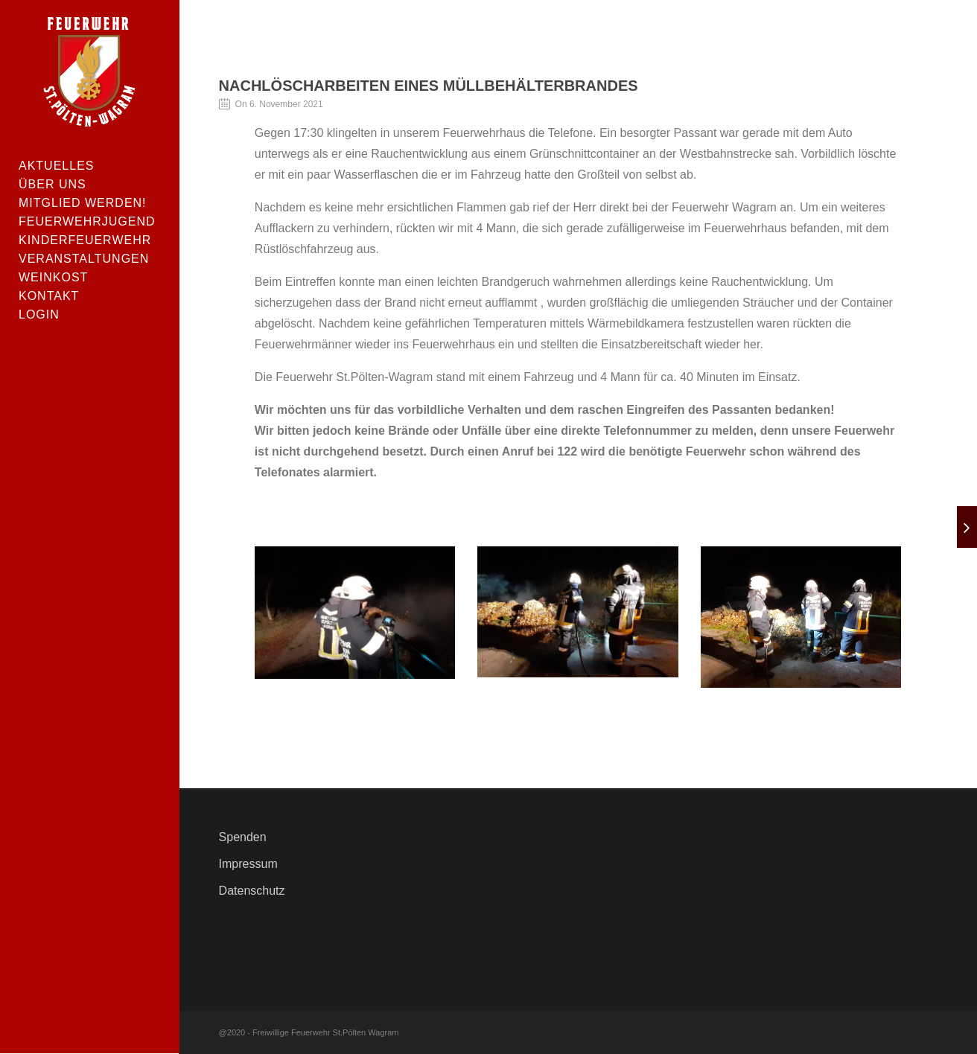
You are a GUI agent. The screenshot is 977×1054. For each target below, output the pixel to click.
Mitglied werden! (83, 203)
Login (39, 314)
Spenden (243, 837)
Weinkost (53, 277)
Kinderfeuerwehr (85, 240)
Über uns (52, 184)
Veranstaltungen (84, 258)
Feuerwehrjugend (87, 221)
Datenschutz (252, 890)
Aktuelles (56, 165)
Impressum (248, 863)
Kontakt (49, 296)
